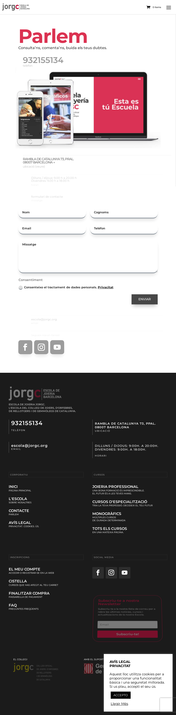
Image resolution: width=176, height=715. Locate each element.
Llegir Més (119, 704)
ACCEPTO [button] (120, 695)
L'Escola (18, 499)
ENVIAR (144, 299)
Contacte (19, 511)
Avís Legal (20, 522)
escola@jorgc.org (29, 445)
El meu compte (24, 569)
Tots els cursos (109, 528)
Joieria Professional (115, 486)
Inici (13, 486)
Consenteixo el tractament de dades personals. (66, 287)
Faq (13, 605)
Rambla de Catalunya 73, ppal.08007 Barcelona (125, 425)
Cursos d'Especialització (119, 502)
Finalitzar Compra (29, 593)
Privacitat (105, 287)
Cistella (18, 581)
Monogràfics (106, 514)
